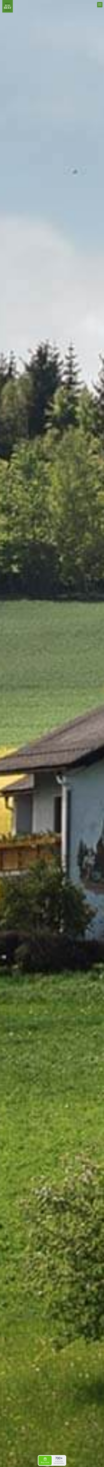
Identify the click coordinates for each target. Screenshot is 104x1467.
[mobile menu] (99, 4)
